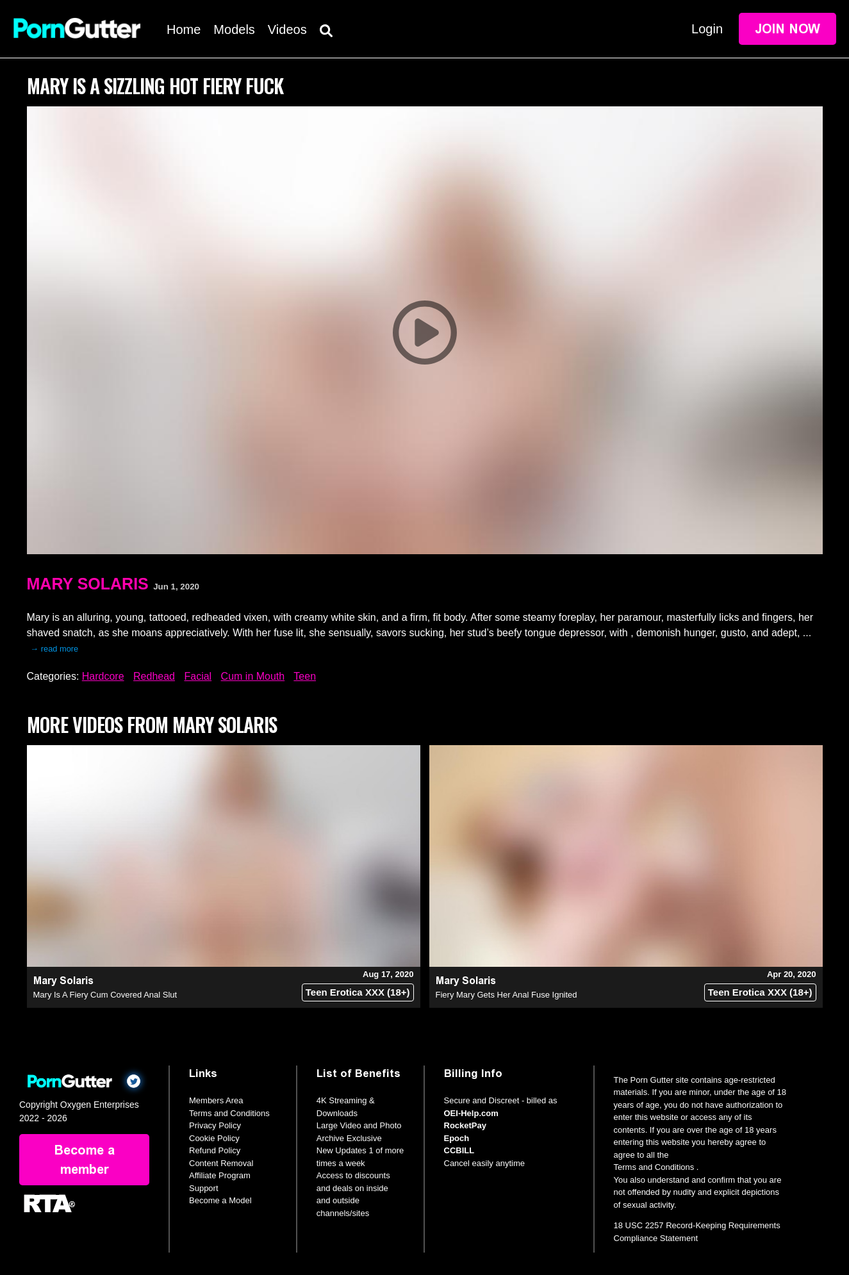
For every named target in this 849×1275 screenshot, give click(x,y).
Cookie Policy (214, 1138)
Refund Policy (214, 1150)
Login (707, 29)
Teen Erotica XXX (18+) (358, 992)
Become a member (84, 1159)
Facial (197, 676)
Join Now (787, 29)
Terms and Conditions (229, 1113)
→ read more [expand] (55, 649)
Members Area (216, 1100)
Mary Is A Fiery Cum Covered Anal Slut (105, 994)
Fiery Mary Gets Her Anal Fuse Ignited (506, 994)
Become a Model (220, 1200)
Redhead (154, 676)
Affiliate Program (220, 1175)
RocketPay (465, 1125)
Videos (287, 29)
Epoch (457, 1138)
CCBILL (459, 1150)
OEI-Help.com (471, 1113)
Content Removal (221, 1163)
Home (184, 29)
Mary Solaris (88, 584)
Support (203, 1188)
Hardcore (103, 676)
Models (233, 29)
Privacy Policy (215, 1125)
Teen (304, 676)
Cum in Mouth (253, 676)
